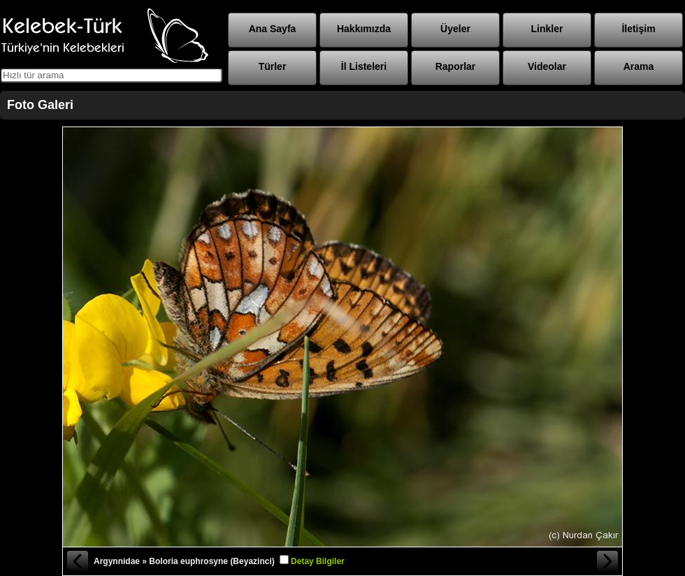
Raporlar (455, 66)
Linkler (547, 28)
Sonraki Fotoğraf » (608, 561)
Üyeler (455, 28)
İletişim (638, 28)
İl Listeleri (364, 66)
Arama (638, 66)
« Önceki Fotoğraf (77, 561)
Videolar (547, 66)
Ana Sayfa (272, 28)
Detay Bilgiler (318, 561)
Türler (273, 66)
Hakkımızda (364, 28)
